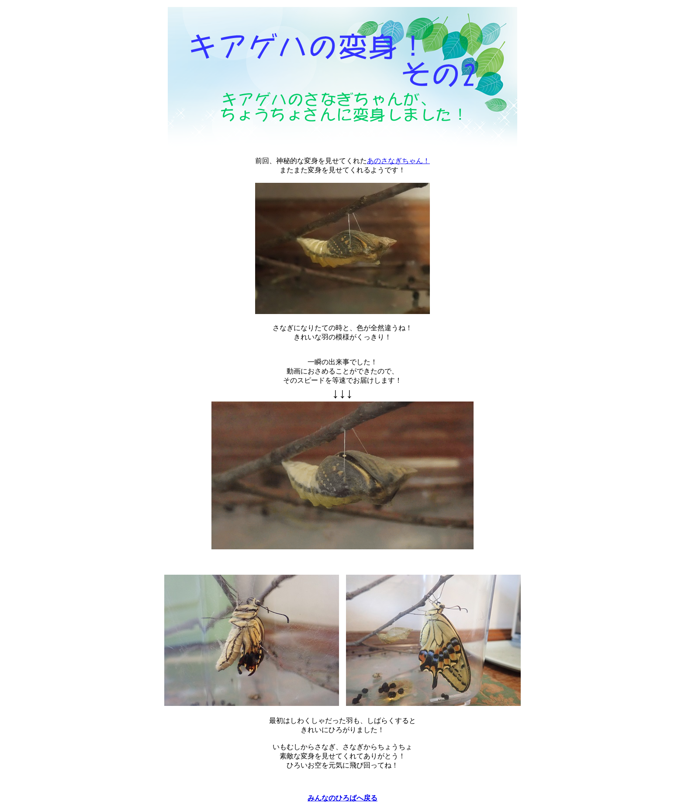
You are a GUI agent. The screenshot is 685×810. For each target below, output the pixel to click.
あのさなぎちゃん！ (398, 160)
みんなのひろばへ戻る (342, 798)
